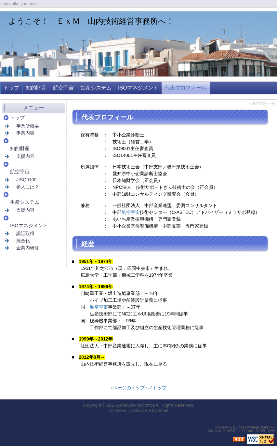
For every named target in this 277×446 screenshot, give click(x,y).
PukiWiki (229, 431)
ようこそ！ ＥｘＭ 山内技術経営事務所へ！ (91, 21)
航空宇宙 (63, 88)
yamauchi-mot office (136, 405)
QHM (271, 431)
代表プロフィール (185, 88)
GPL (262, 431)
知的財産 (36, 88)
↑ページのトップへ (130, 387)
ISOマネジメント (138, 88)
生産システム (96, 88)
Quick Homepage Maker (251, 427)
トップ (11, 88)
